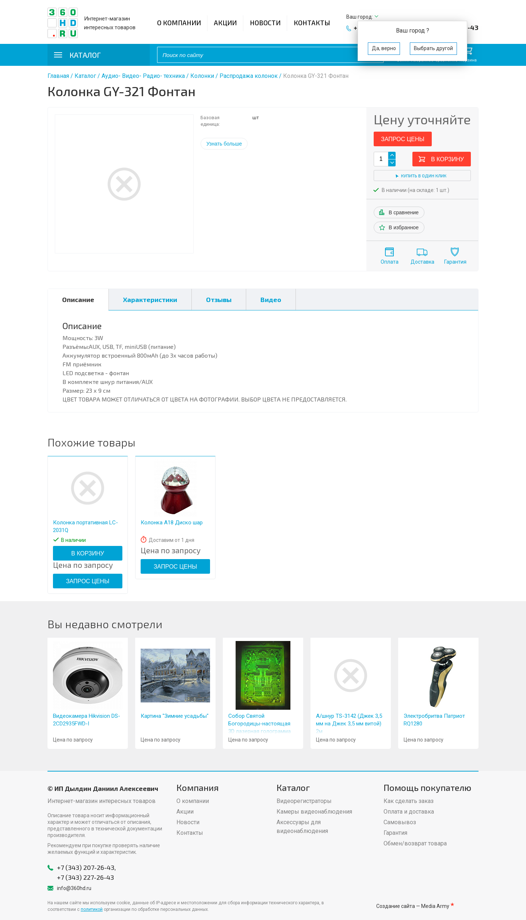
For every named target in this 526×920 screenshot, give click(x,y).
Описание (78, 299)
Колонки (202, 75)
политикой (92, 909)
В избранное (404, 227)
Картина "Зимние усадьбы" (175, 716)
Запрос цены (402, 139)
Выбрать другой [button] (433, 48)
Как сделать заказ (409, 801)
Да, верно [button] (384, 48)
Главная (58, 75)
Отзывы (219, 299)
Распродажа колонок (249, 75)
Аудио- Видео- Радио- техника (143, 75)
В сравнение (404, 212)
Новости (265, 23)
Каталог (85, 75)
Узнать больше (224, 144)
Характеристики (150, 299)
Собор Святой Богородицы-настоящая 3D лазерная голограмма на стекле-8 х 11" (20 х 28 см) (259, 731)
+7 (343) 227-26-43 (85, 877)
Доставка (422, 262)
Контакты (312, 23)
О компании (179, 23)
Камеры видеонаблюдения (314, 811)
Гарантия (455, 262)
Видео (270, 299)
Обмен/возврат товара (415, 843)
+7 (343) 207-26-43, (86, 867)
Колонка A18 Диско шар (172, 522)
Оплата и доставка (409, 811)
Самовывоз (400, 822)
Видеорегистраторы (304, 801)
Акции (225, 23)
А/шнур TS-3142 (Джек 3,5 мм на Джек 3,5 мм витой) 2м (349, 724)
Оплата (390, 262)
